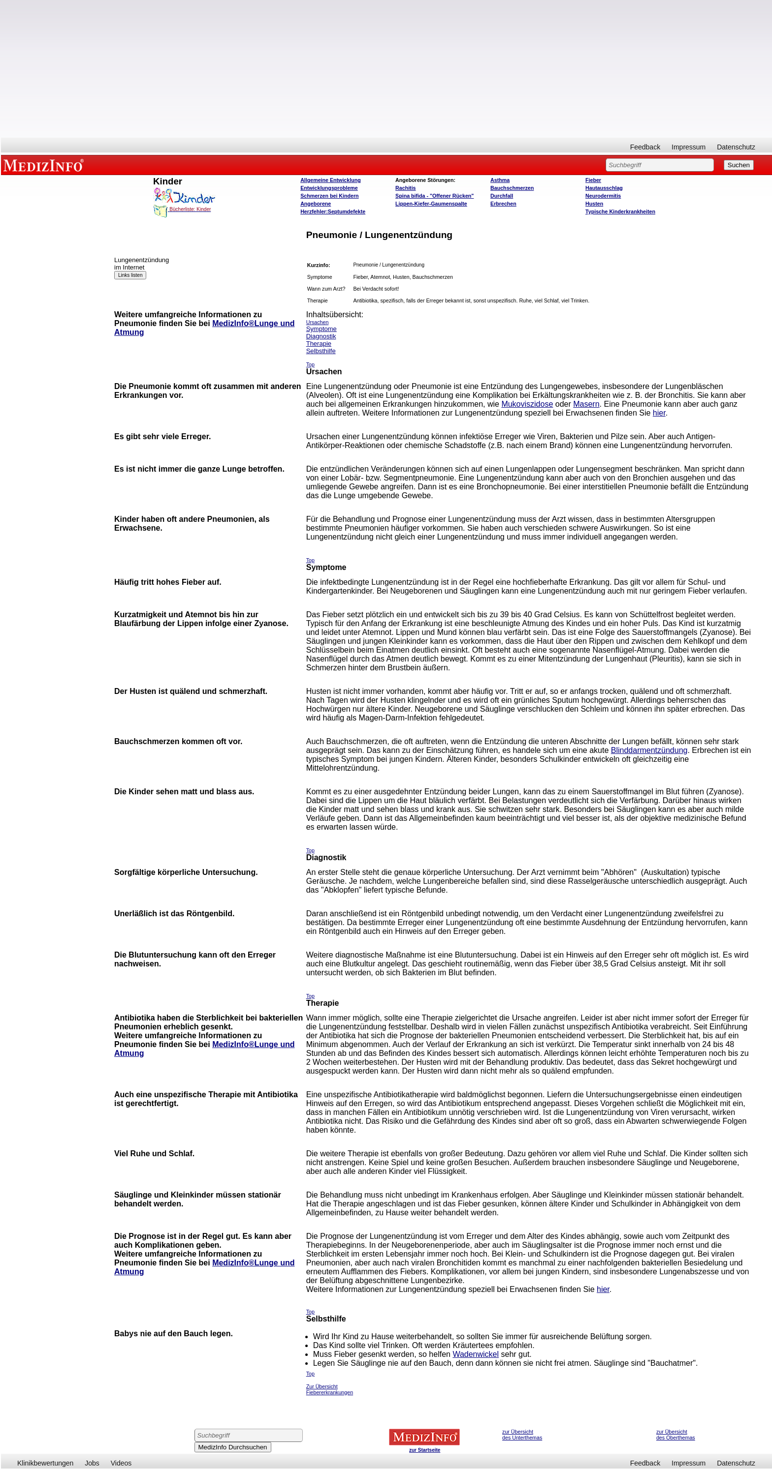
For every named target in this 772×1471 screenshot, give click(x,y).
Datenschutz (736, 147)
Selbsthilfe (321, 351)
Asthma (500, 180)
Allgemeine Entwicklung (330, 180)
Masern (586, 404)
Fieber (593, 180)
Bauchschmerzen (512, 188)
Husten (594, 204)
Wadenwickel (475, 1354)
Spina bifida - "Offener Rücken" (434, 196)
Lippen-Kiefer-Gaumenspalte (431, 204)
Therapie (318, 343)
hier (659, 413)
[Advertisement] (386, 69)
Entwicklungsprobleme (329, 188)
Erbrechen (503, 204)
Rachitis (405, 188)
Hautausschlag (604, 188)
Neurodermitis (603, 196)
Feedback (645, 147)
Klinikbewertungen (45, 1463)
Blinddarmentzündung (649, 750)
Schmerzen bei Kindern (329, 196)
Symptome (321, 328)
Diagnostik (321, 336)
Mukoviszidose (527, 404)
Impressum (689, 147)
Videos (121, 1463)
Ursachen (317, 322)
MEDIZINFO (45, 165)
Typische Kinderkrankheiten (620, 211)
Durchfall (501, 196)
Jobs (92, 1463)
